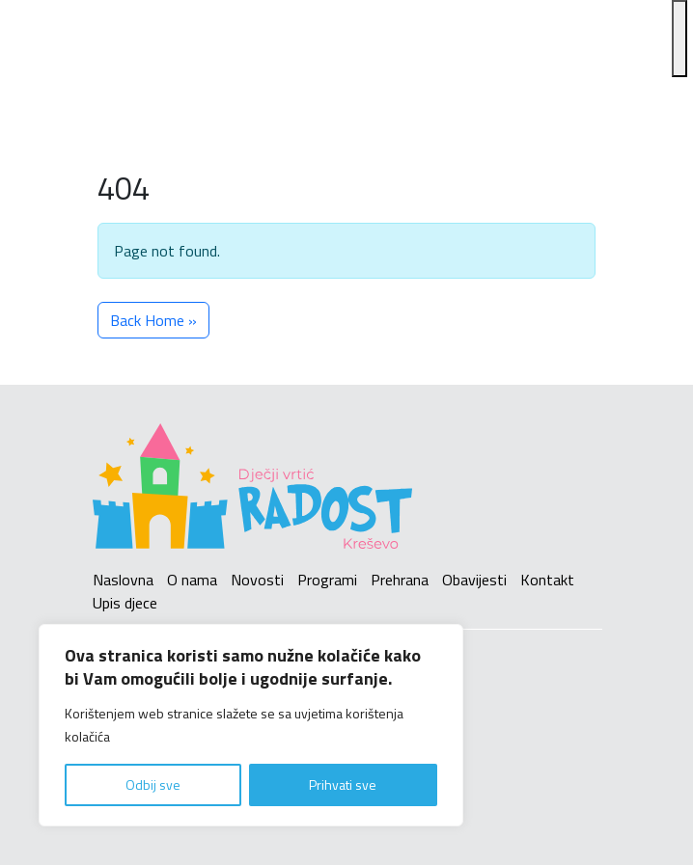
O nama (192, 579)
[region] (251, 725)
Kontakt (547, 579)
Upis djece (125, 602)
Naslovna (123, 579)
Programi (327, 579)
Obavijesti (474, 579)
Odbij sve (152, 784)
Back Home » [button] (153, 320)
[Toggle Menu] (679, 38)
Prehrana (400, 579)
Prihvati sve (342, 784)
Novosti (257, 579)
